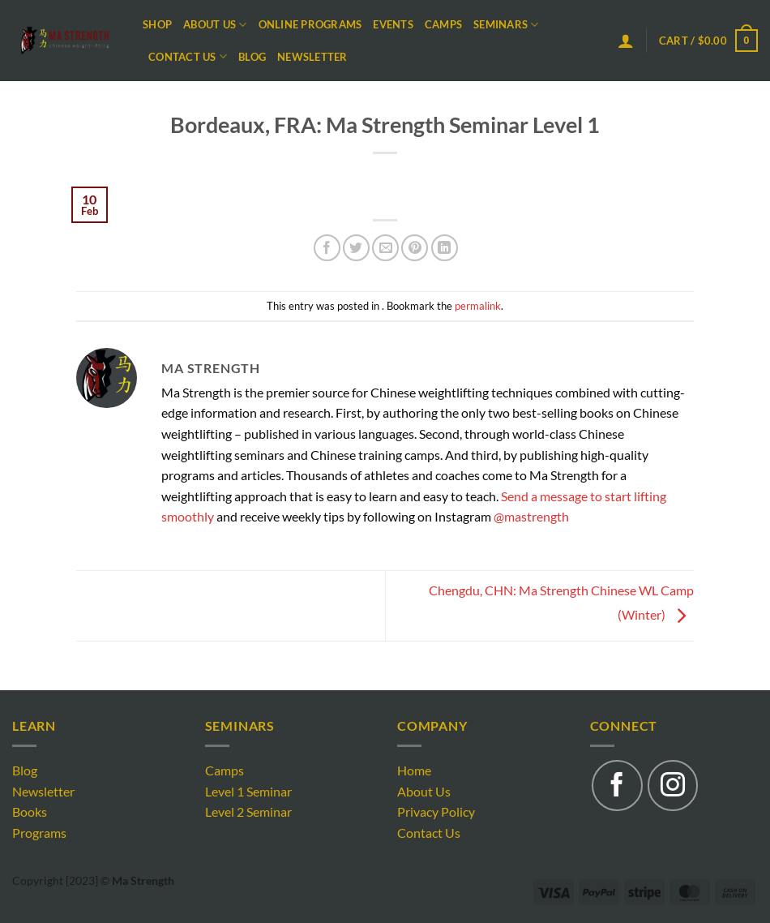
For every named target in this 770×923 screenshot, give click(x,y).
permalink (478, 305)
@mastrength (531, 516)
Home (414, 770)
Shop (157, 24)
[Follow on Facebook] (617, 785)
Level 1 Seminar (248, 791)
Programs (39, 832)
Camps (443, 24)
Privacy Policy (436, 811)
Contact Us (187, 56)
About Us (215, 24)
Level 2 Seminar (248, 811)
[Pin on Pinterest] (414, 247)
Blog (252, 56)
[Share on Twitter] (356, 247)
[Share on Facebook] (327, 247)
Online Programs (310, 24)
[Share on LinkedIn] (444, 247)
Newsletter (312, 56)
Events (393, 24)
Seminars (506, 24)
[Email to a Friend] (385, 247)
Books (29, 811)
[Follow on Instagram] (673, 785)
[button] (626, 40)
